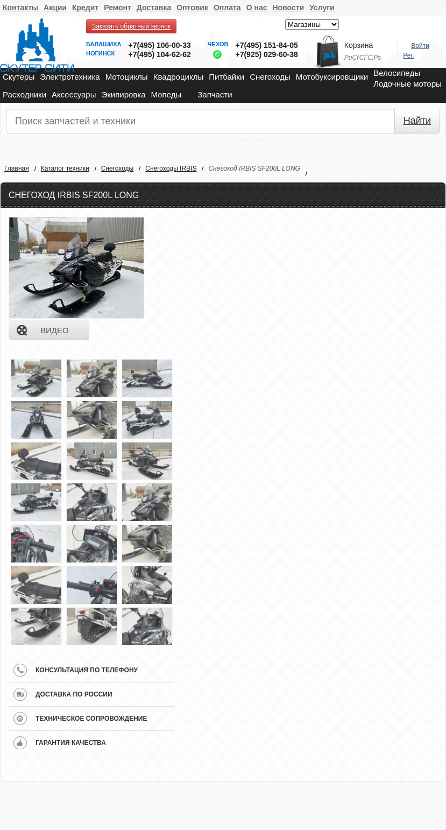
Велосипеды (396, 73)
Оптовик (192, 7)
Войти (420, 46)
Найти (417, 120)
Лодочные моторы (407, 83)
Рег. (408, 55)
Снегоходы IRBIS (170, 168)
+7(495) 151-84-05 (266, 45)
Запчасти (214, 94)
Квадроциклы (178, 76)
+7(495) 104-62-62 (159, 54)
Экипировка (123, 94)
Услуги (322, 7)
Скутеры (18, 76)
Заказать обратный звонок (131, 26)
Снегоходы (270, 76)
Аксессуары (74, 94)
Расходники (24, 94)
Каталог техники (65, 168)
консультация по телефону (87, 670)
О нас (256, 7)
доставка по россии (74, 694)
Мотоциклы (126, 76)
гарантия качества (71, 743)
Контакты (20, 7)
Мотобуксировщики (332, 76)
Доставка (154, 7)
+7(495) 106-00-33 (159, 45)
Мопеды (166, 94)
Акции (55, 7)
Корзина (358, 45)
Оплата (227, 7)
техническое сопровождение (91, 718)
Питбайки (226, 76)
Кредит (85, 7)
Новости (288, 7)
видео (54, 330)
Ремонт (117, 7)
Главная (16, 168)
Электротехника (70, 76)
